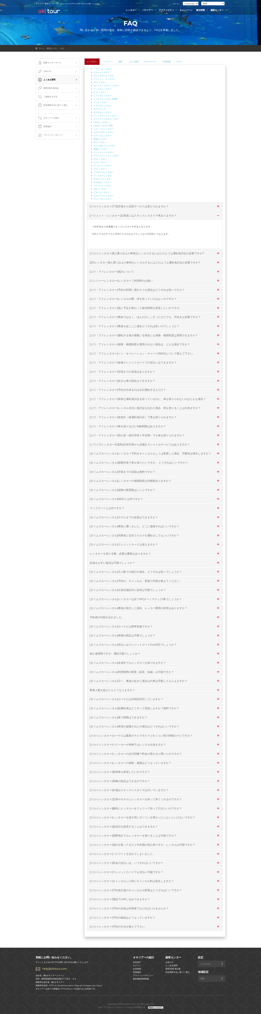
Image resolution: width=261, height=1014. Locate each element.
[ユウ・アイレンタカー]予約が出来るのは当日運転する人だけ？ (155, 389)
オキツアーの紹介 (48, 118)
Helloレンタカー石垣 (103, 125)
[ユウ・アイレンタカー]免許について (155, 271)
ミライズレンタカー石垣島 (106, 99)
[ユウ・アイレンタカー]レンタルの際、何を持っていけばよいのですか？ (155, 298)
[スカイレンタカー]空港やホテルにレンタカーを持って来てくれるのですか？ (155, 799)
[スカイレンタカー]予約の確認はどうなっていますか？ (155, 917)
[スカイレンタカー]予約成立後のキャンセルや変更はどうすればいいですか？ (155, 890)
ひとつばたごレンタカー (105, 145)
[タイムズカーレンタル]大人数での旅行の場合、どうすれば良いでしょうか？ (155, 571)
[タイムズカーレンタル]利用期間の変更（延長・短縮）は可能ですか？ (155, 672)
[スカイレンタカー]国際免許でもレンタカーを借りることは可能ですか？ (155, 835)
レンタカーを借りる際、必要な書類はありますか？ (155, 553)
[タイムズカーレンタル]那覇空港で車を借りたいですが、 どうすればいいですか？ (155, 462)
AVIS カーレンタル (102, 179)
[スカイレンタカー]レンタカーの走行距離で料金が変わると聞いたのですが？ (155, 753)
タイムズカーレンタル (104, 75)
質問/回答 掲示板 (48, 88)
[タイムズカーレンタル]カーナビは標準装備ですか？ (155, 626)
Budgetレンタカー (102, 182)
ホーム (41, 48)
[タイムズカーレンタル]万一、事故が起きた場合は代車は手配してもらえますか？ (155, 681)
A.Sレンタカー (100, 162)
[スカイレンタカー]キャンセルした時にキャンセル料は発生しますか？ (155, 881)
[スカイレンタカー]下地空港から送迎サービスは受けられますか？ (155, 206)
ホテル (179, 61)
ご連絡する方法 (47, 97)
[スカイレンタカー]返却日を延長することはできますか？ (155, 826)
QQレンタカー (100, 189)
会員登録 (137, 969)
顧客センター (219, 10)
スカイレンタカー (102, 72)
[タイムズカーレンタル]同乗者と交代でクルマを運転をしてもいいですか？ (155, 535)
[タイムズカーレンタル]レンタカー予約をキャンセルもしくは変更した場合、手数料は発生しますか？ (155, 453)
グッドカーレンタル (103, 175)
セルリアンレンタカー (104, 195)
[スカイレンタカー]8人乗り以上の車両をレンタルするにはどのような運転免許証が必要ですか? (155, 253)
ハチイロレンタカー (103, 105)
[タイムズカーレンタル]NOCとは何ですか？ (155, 499)
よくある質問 (46, 80)
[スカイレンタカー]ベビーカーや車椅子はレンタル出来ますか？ (155, 744)
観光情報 (202, 10)
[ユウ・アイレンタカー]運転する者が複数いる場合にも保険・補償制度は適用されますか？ (155, 335)
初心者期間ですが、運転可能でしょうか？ (155, 653)
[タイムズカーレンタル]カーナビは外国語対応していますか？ (155, 699)
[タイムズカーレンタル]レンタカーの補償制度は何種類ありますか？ (155, 480)
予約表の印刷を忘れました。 (155, 617)
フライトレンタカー (103, 69)
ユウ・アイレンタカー (104, 129)
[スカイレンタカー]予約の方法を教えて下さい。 (155, 926)
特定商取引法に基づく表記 (52, 105)
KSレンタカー (100, 142)
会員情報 (167, 61)
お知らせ (44, 71)
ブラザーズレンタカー (104, 172)
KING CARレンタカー (104, 132)
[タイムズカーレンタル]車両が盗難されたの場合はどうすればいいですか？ (155, 726)
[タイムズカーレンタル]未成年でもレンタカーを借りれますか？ (155, 662)
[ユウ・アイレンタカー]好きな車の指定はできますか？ (155, 380)
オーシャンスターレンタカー (107, 85)
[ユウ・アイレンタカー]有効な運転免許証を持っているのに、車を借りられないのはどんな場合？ (155, 399)
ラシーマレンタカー (103, 199)
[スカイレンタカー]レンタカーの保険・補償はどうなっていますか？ (155, 763)
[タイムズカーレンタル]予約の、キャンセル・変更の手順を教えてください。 (155, 581)
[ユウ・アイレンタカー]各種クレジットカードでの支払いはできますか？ (155, 362)
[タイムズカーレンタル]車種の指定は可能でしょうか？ (155, 635)
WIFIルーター (150, 61)
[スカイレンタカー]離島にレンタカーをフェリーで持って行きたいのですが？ (155, 808)
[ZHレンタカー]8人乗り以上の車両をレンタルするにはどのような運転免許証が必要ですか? (155, 262)
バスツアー (149, 10)
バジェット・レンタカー (105, 79)
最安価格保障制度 (141, 979)
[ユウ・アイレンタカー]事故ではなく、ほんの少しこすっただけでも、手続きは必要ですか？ (155, 317)
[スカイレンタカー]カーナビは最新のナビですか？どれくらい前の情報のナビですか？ (155, 735)
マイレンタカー (101, 102)
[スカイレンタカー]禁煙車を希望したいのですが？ (155, 772)
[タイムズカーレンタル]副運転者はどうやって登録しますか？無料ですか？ (155, 708)
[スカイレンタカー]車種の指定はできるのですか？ (155, 781)
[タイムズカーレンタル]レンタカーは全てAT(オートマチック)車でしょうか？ (155, 599)
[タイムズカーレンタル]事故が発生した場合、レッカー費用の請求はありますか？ (155, 608)
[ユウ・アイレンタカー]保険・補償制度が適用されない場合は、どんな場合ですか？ (155, 344)
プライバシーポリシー (50, 135)
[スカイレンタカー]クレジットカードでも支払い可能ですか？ (155, 872)
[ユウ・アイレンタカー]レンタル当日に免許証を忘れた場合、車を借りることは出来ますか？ (155, 408)
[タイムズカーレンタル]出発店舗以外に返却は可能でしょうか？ (155, 590)
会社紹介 (137, 962)
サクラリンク (100, 109)
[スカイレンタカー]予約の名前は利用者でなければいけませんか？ (155, 908)
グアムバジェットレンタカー (107, 155)
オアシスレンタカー (103, 135)
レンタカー (133, 10)
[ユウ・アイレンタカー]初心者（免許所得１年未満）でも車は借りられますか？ (155, 435)
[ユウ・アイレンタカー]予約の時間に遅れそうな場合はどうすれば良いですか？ (155, 289)
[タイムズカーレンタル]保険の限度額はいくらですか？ (155, 490)
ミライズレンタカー (103, 95)
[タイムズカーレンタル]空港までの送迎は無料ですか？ (155, 471)
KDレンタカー (100, 159)
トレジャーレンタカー (104, 152)
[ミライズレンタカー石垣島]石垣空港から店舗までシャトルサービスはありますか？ (155, 444)
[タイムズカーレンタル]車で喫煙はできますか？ (155, 717)
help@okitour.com (54, 968)
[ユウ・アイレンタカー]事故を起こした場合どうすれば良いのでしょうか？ (155, 326)
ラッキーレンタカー (103, 165)
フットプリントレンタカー (106, 115)
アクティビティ (168, 10)
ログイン (176, 3)
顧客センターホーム (49, 63)
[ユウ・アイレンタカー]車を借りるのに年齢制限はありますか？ (155, 426)
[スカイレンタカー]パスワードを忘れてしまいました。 (155, 854)
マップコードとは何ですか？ (155, 508)
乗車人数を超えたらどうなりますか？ (155, 690)
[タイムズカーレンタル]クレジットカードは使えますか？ (155, 544)
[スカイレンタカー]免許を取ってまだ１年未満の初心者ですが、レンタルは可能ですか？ (155, 844)
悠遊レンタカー (101, 149)
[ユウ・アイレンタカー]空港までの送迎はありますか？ (155, 371)
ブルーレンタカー (102, 192)
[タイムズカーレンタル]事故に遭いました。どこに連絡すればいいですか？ (155, 526)
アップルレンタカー (103, 89)
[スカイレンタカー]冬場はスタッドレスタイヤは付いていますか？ (155, 790)
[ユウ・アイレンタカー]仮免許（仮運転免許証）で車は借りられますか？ (155, 417)
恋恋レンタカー (101, 139)
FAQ (62, 48)
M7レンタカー (100, 169)
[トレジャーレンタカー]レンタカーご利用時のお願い (155, 280)
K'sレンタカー (100, 92)
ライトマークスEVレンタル (106, 119)
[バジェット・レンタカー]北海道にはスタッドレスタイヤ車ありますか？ (155, 215)
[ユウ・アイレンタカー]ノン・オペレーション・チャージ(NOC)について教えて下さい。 (155, 353)
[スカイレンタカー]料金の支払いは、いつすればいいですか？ (155, 863)
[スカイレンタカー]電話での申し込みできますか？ (155, 899)
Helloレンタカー (101, 122)
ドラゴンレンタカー (103, 185)
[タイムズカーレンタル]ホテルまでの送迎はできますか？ (155, 517)
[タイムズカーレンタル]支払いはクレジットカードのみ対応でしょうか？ (155, 644)
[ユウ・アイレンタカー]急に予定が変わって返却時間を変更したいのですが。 (155, 308)
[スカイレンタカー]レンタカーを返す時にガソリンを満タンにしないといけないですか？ (155, 817)
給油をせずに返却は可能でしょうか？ (155, 562)
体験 (120, 61)
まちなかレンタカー (103, 112)
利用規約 (44, 126)
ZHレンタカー (100, 82)
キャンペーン (186, 10)
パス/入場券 (133, 61)
